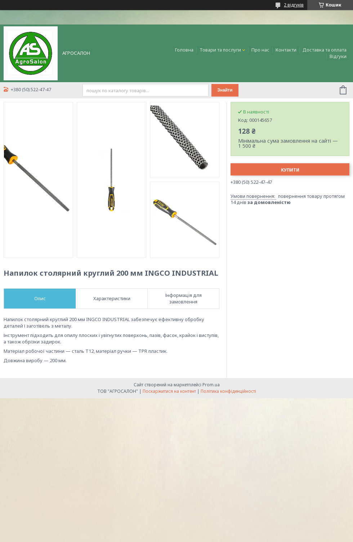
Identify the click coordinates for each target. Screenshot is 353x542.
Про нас (260, 49)
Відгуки (338, 56)
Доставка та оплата (325, 49)
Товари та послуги (220, 49)
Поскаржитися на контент (169, 391)
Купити (290, 170)
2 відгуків (294, 5)
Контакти (286, 49)
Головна (184, 49)
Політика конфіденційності (228, 391)
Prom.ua (211, 385)
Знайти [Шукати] (224, 90)
